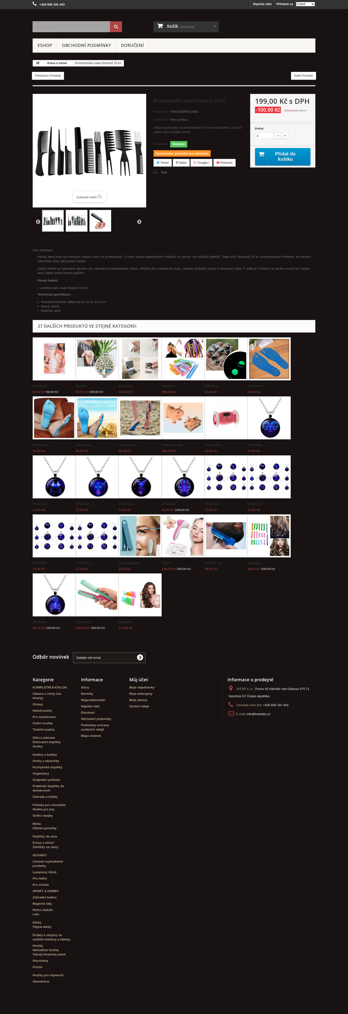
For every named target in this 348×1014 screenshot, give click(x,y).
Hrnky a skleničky (46, 761)
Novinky (87, 694)
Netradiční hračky (46, 950)
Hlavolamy (40, 960)
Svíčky (38, 746)
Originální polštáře (46, 780)
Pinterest (224, 162)
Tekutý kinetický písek (49, 954)
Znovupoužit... (130, 563)
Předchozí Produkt (48, 75)
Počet (259, 128)
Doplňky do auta (45, 836)
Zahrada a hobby (45, 797)
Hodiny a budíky (45, 754)
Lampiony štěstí (45, 872)
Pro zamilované (44, 717)
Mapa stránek (91, 736)
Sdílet (181, 162)
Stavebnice (41, 981)
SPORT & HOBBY (46, 891)
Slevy (85, 687)
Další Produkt (303, 75)
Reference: (161, 111)
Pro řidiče (40, 878)
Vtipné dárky (42, 927)
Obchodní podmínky (86, 45)
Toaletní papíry (44, 729)
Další (139, 221)
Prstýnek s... (215, 445)
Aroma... (82, 386)
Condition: (161, 119)
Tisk (164, 172)
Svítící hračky (43, 723)
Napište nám (262, 4)
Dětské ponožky (45, 828)
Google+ (201, 162)
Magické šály (42, 903)
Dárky (37, 922)
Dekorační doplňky (47, 742)
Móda (37, 824)
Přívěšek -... (257, 445)
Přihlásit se (284, 4)
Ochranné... (257, 386)
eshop (44, 45)
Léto (36, 914)
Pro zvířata (41, 885)
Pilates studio (172, 445)
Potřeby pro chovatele (49, 805)
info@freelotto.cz (258, 714)
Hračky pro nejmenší (48, 975)
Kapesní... (127, 386)
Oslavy (38, 704)
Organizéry (41, 773)
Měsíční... (212, 386)
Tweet (163, 162)
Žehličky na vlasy (45, 847)
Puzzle (37, 967)
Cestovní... (84, 622)
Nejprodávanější (93, 700)
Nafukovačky (42, 710)
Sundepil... (41, 386)
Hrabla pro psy (44, 809)
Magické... (170, 386)
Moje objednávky (142, 687)
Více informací (43, 250)
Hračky (38, 698)
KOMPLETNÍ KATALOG (50, 687)
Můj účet (138, 679)
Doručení (132, 45)
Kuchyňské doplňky (47, 767)
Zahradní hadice (45, 897)
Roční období (43, 910)
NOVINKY (40, 855)
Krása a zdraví (43, 842)
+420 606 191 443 (275, 705)
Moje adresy (138, 700)
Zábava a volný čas (47, 694)
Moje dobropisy (140, 694)
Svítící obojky (43, 815)
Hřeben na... (215, 563)
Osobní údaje (139, 706)
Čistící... (168, 563)
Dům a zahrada (44, 738)
